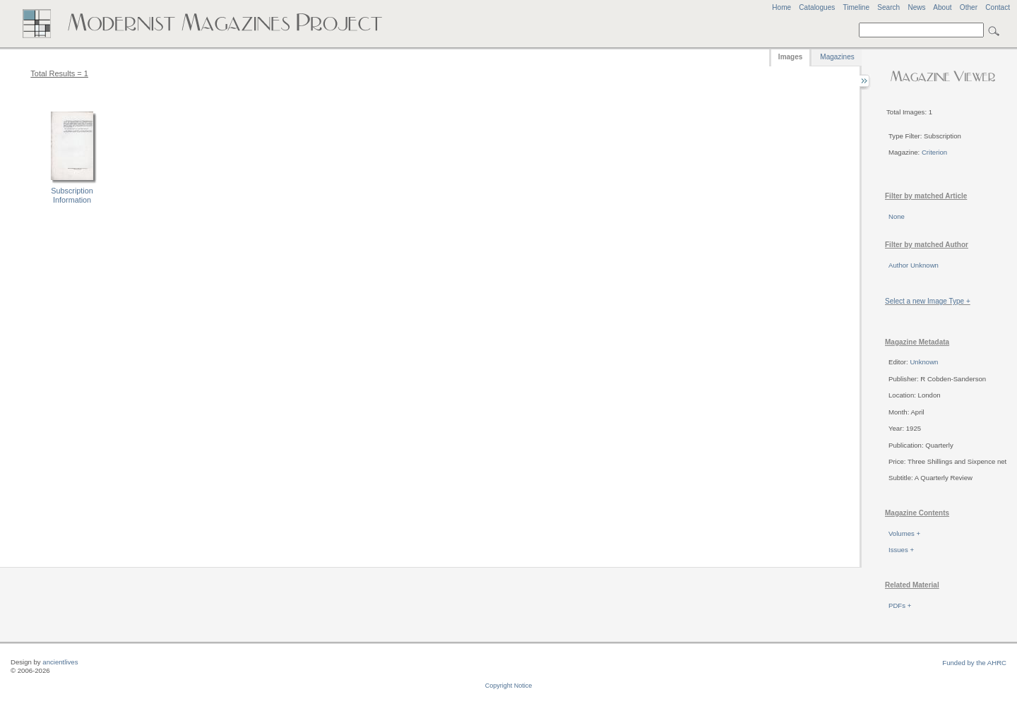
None (896, 216)
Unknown (924, 362)
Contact (997, 7)
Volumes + (904, 533)
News (916, 7)
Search (888, 7)
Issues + (901, 550)
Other (968, 7)
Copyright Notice (509, 685)
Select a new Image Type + (927, 301)
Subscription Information (72, 195)
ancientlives (60, 662)
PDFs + (899, 605)
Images (790, 57)
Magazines (837, 57)
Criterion (934, 152)
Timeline (856, 7)
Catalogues (817, 7)
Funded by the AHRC (974, 663)
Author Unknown (913, 265)
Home (781, 7)
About (942, 7)
